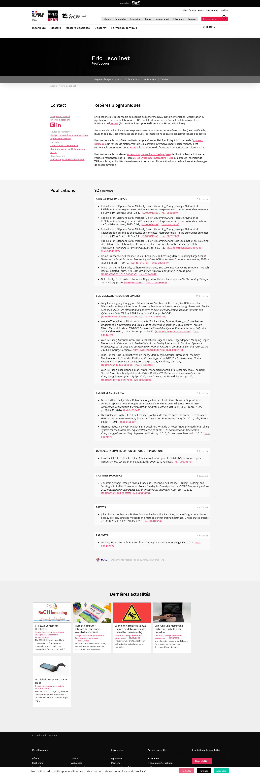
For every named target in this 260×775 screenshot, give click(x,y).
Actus (200, 10)
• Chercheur (154, 715)
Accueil (36, 683)
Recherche (122, 19)
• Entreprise (154, 719)
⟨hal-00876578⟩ (183, 462)
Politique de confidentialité (86, 727)
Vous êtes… (209, 27)
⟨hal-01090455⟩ (132, 411)
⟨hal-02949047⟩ (148, 275)
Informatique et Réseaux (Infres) (67, 160)
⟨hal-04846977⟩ (110, 252)
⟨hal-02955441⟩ (161, 263)
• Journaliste (155, 723)
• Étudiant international (160, 710)
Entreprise (179, 19)
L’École (108, 19)
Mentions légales (80, 732)
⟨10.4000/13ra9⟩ (150, 214)
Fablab (134, 148)
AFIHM (114, 124)
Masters (56, 27)
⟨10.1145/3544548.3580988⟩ (117, 366)
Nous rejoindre (79, 723)
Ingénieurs (39, 27)
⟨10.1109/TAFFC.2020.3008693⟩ (119, 275)
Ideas (149, 19)
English (224, 10)
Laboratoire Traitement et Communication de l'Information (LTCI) (67, 150)
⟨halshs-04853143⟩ (155, 317)
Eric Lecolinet (50, 683)
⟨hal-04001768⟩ (175, 351)
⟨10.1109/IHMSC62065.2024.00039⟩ (121, 317)
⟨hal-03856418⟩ (141, 494)
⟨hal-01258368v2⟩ (156, 283)
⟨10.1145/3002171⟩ (134, 283)
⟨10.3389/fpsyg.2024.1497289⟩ (184, 248)
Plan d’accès (189, 10)
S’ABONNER (202, 708)
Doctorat (101, 27)
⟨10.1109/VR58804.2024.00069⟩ (173, 332)
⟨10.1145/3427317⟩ (140, 263)
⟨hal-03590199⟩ (142, 381)
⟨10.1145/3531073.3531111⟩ (116, 494)
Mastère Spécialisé (78, 27)
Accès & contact (79, 715)
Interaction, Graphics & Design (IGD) (149, 155)
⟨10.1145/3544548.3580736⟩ (148, 351)
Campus (193, 19)
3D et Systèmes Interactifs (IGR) (153, 159)
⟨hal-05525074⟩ (170, 214)
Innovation (137, 19)
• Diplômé (153, 727)
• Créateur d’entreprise (160, 732)
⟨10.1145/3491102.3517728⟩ (116, 381)
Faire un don (211, 10)
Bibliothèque (78, 736)
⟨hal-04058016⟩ (144, 366)
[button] (186, 770)
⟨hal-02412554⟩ (152, 522)
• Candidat (153, 706)
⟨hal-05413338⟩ (170, 225)
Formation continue (124, 27)
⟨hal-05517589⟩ (170, 237)
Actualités (76, 710)
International (163, 19)
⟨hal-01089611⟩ (128, 423)
